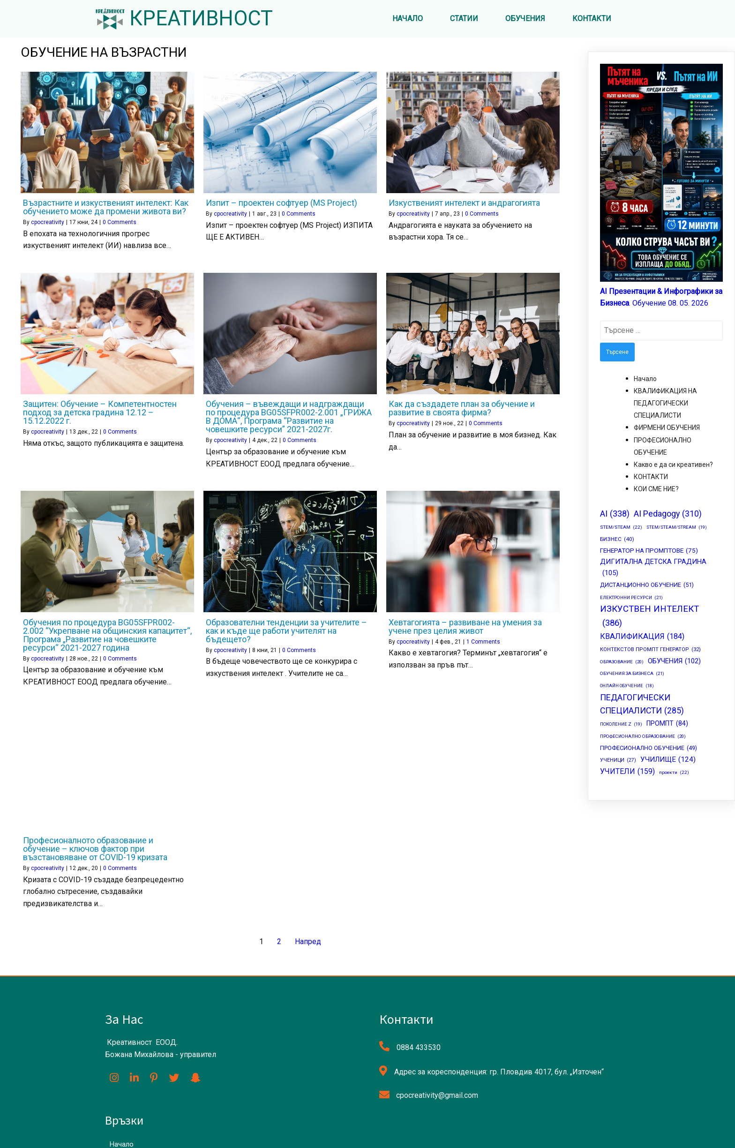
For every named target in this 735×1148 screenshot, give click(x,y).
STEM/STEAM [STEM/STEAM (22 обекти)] (621, 529)
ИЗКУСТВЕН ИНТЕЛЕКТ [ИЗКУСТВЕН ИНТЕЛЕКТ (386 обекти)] (649, 618)
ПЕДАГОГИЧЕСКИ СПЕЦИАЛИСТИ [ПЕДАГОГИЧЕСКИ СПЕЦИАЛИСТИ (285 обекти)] (642, 706)
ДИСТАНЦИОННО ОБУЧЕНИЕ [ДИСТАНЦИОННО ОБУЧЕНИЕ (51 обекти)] (647, 586)
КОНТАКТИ (651, 477)
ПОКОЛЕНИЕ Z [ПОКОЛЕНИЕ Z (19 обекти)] (621, 725)
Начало (645, 379)
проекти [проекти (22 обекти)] (674, 773)
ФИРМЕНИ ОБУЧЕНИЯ (667, 429)
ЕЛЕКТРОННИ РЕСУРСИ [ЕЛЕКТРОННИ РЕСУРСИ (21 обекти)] (631, 598)
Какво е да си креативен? (673, 465)
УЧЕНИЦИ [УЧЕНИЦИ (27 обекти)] (618, 761)
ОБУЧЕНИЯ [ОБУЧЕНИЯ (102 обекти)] (674, 662)
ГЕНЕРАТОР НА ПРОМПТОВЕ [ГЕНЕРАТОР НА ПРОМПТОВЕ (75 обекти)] (649, 552)
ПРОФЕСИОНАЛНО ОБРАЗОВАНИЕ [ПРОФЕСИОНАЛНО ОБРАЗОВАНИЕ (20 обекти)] (643, 737)
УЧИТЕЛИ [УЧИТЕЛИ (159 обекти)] (627, 772)
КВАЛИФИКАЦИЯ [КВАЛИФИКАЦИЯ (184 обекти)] (642, 637)
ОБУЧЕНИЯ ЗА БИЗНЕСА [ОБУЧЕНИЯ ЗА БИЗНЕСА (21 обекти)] (632, 675)
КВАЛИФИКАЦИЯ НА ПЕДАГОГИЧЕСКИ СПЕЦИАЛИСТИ (665, 404)
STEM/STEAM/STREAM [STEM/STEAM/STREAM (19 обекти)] (676, 528)
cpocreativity (47, 223)
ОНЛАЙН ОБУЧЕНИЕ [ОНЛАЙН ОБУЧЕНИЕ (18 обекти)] (627, 686)
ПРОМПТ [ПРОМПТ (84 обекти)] (667, 725)
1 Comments (483, 642)
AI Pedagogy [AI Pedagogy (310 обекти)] (668, 515)
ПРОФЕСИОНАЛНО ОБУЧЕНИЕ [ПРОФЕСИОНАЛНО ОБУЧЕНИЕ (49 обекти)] (648, 749)
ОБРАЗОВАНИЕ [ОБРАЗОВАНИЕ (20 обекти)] (622, 662)
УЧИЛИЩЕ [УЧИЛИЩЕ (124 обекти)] (668, 760)
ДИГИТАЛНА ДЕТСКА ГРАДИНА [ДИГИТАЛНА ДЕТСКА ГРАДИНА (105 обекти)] (653, 568)
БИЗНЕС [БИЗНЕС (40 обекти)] (617, 540)
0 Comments (119, 223)
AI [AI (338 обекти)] (615, 514)
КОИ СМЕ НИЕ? (656, 490)
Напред (308, 942)
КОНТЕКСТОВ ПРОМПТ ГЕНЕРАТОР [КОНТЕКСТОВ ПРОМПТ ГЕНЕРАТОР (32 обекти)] (650, 651)
